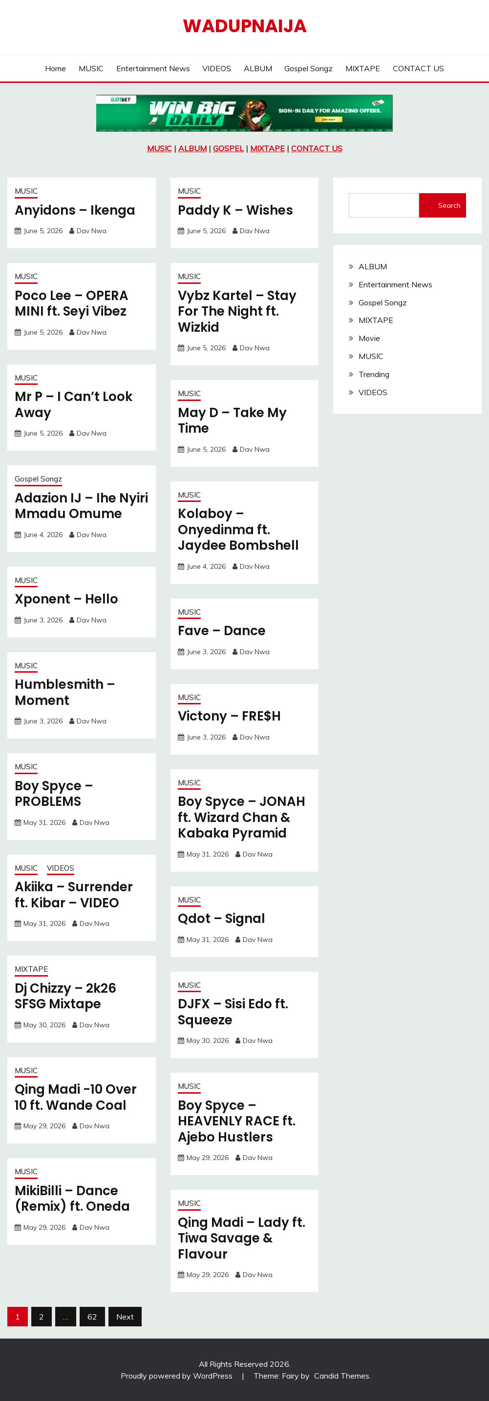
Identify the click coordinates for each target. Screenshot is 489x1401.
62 (92, 1316)
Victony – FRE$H (229, 716)
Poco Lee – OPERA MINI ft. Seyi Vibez (71, 303)
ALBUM (258, 68)
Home (55, 68)
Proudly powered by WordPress (177, 1376)
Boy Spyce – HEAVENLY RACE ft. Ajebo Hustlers (237, 1121)
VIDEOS (216, 68)
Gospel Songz (308, 68)
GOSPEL (228, 148)
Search (449, 205)
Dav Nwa (91, 230)
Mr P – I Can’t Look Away (73, 404)
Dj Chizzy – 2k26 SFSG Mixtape (65, 996)
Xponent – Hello (66, 599)
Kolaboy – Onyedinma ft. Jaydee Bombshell (238, 529)
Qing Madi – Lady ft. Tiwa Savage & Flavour (241, 1238)
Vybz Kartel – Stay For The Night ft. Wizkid (237, 311)
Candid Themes (341, 1376)
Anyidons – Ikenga (75, 210)
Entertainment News (153, 68)
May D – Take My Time (232, 421)
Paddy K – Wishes (235, 210)
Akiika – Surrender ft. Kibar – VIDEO (74, 895)
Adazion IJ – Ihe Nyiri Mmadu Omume (81, 506)
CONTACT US (418, 68)
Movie (369, 338)
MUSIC (91, 68)
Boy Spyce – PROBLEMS (54, 794)
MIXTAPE (362, 68)
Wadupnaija (245, 26)
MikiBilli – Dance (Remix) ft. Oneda (72, 1199)
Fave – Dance (222, 631)
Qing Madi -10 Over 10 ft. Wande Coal (76, 1097)
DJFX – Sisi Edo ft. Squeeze (233, 1012)
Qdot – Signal (221, 918)
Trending (374, 374)
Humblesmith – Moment (65, 692)
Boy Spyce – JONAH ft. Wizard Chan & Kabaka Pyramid (241, 817)
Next (125, 1316)
